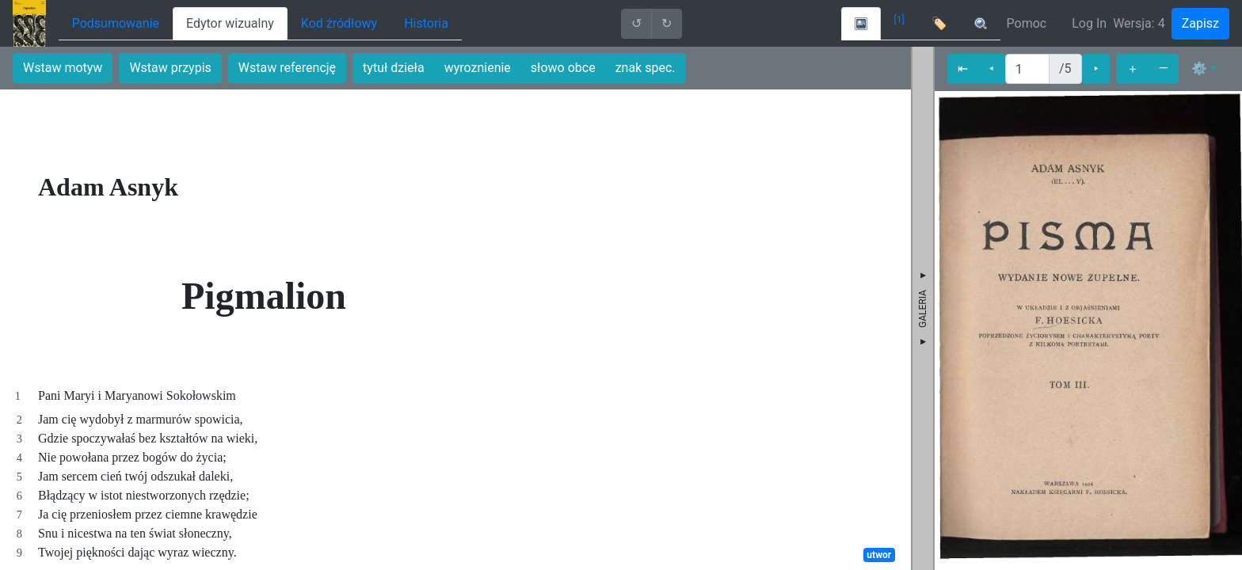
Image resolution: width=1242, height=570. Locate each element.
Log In (1089, 23)
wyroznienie (477, 67)
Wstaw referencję (287, 67)
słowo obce (563, 67)
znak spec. (645, 67)
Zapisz (1200, 23)
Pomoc (1027, 23)
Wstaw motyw (62, 67)
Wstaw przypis (170, 67)
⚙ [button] (1199, 68)
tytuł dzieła (394, 67)
